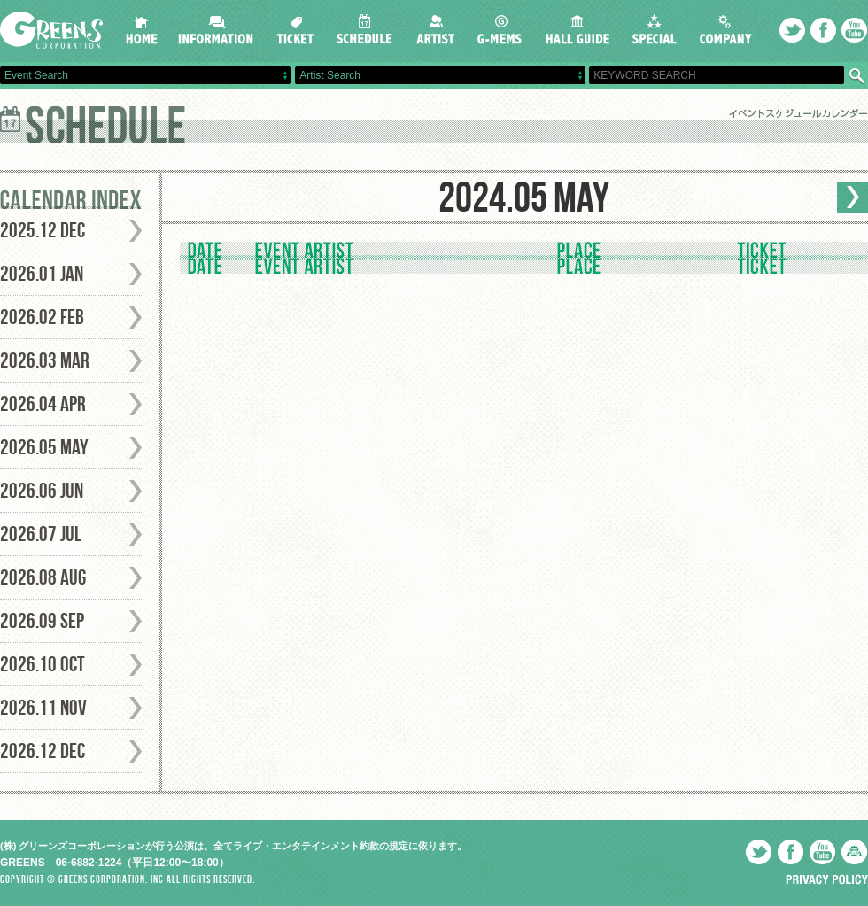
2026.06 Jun (41, 490)
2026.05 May (44, 447)
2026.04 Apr (43, 403)
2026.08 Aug (43, 577)
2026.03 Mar (44, 360)
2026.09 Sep (42, 620)
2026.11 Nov (43, 707)
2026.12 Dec (42, 751)
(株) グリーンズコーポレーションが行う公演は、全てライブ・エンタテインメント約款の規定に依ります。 (233, 845)
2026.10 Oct (42, 664)
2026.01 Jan (41, 273)
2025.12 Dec (42, 230)
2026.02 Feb (42, 317)
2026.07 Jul (40, 534)
